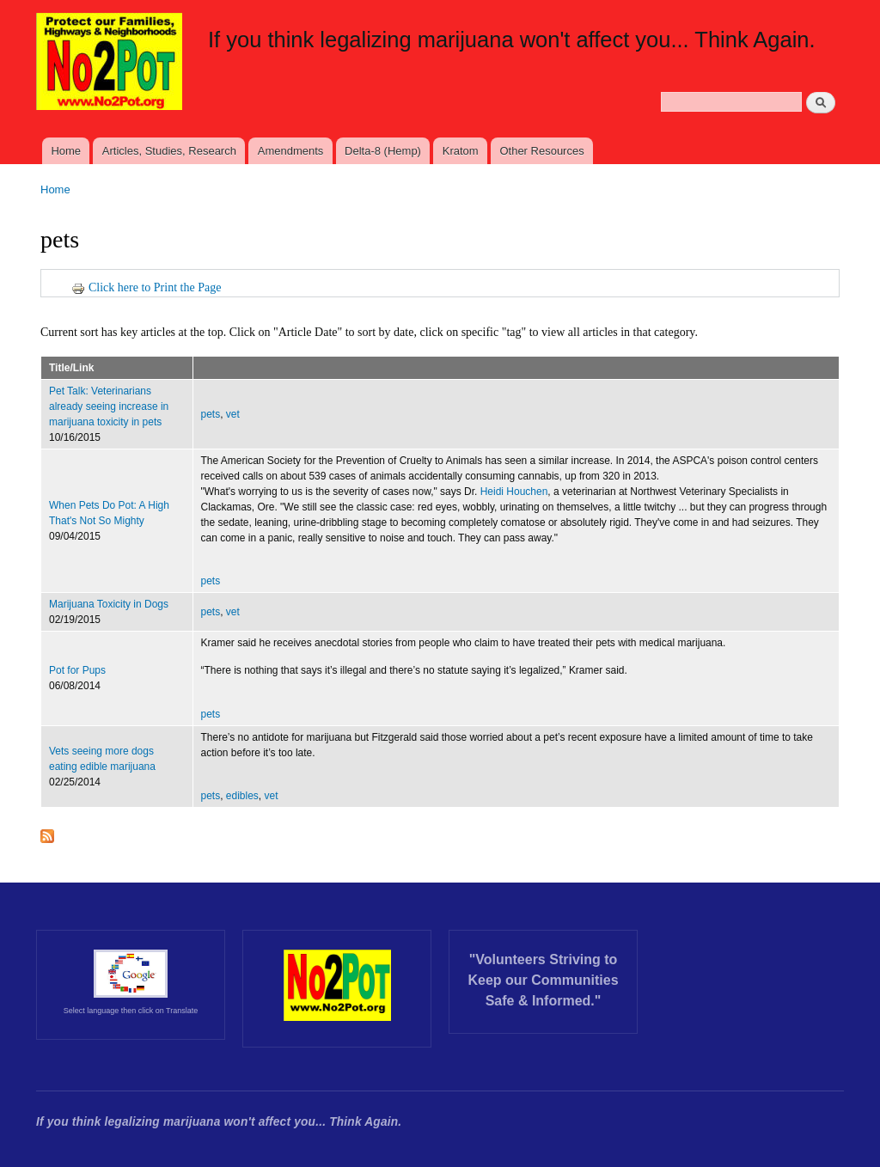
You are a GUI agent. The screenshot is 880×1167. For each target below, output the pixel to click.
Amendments (291, 150)
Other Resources (541, 150)
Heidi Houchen (514, 492)
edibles (242, 796)
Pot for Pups (77, 670)
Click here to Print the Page (146, 287)
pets (211, 414)
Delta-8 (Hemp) (383, 150)
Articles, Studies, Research (169, 150)
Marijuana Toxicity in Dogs (108, 604)
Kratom (461, 150)
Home (66, 150)
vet (233, 414)
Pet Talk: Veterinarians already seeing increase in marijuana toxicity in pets (108, 406)
